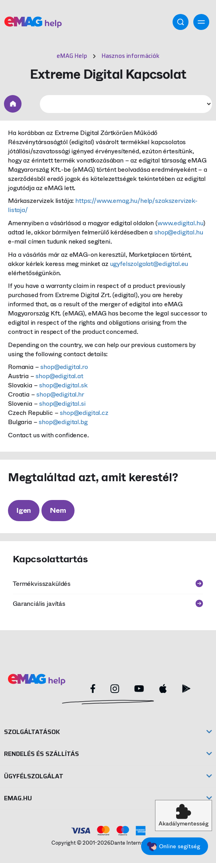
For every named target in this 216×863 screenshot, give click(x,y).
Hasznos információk (130, 56)
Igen (23, 510)
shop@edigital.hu (178, 232)
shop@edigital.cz (84, 412)
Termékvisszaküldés (108, 583)
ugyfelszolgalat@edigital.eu (149, 263)
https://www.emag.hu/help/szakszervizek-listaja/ (103, 205)
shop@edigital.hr (60, 394)
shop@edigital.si (62, 403)
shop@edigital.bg (63, 422)
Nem (58, 510)
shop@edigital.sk (63, 385)
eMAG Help (72, 56)
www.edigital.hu (180, 223)
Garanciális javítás (108, 603)
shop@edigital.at (59, 376)
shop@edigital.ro (64, 366)
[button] (183, 815)
